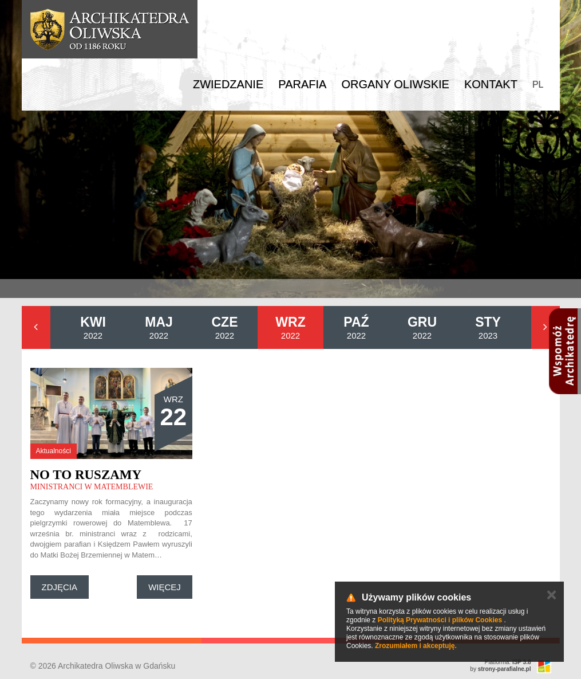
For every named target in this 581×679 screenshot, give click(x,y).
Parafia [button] (302, 84)
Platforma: (508, 662)
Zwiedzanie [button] (228, 84)
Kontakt (490, 84)
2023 (488, 327)
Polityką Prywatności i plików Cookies (440, 620)
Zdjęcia (60, 587)
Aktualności (53, 451)
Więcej (164, 587)
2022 (93, 327)
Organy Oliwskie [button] (395, 84)
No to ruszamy (86, 475)
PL (538, 84)
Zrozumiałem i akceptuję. (416, 646)
